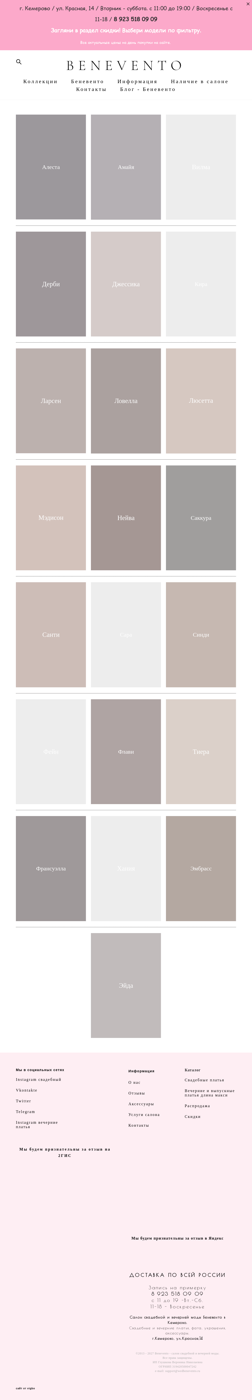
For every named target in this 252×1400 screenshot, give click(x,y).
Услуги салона (144, 1115)
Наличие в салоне (200, 81)
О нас (135, 1082)
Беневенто (87, 81)
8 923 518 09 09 (178, 1294)
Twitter (23, 1101)
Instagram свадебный (38, 1079)
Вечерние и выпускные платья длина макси (210, 1093)
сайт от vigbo (25, 1388)
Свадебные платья (204, 1080)
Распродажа (197, 1106)
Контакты (91, 89)
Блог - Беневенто (148, 89)
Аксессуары (141, 1104)
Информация (138, 81)
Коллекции (40, 81)
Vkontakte (26, 1090)
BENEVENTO (126, 65)
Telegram (25, 1112)
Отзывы (137, 1093)
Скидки (193, 1116)
